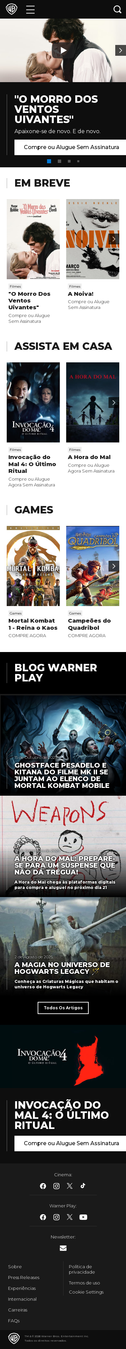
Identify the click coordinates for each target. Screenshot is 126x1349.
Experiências (22, 1288)
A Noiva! (80, 293)
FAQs (13, 1320)
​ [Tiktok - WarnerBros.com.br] (83, 1186)
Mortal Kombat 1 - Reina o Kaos (32, 624)
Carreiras (17, 1309)
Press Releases (23, 1277)
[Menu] (30, 9)
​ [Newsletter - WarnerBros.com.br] (63, 1248)
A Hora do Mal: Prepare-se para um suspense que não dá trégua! (64, 865)
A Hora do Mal (89, 457)
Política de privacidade (82, 1269)
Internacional (22, 1299)
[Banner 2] (120, 50)
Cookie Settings (86, 1292)
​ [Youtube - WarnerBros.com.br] (83, 1217)
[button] (49, 161)
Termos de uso (84, 1282)
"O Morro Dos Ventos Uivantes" (56, 109)
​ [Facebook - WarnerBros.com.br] (43, 1186)
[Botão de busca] (117, 9)
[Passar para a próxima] (114, 239)
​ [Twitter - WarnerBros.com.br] (70, 1186)
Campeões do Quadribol (89, 624)
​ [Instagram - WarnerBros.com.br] (56, 1186)
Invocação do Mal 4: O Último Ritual (32, 464)
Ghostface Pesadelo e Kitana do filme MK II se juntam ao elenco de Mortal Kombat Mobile (62, 775)
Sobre (15, 1266)
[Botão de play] (63, 50)
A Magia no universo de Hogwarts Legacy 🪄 (62, 968)
